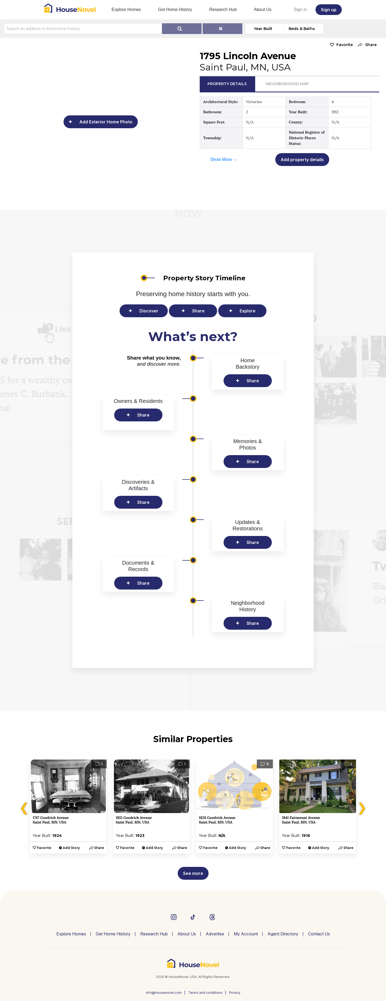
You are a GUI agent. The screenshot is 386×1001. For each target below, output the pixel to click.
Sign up (328, 9)
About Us (263, 9)
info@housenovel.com (164, 993)
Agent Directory (283, 933)
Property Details (227, 83)
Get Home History (175, 9)
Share (198, 310)
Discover (148, 310)
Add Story (71, 848)
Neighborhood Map (287, 83)
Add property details (302, 159)
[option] (68, 806)
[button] (366, 45)
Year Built (263, 28)
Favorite (344, 44)
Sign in (300, 9)
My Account (246, 933)
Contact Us (319, 933)
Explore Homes (126, 9)
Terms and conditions (205, 993)
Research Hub (223, 9)
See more (193, 873)
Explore (247, 310)
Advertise (215, 933)
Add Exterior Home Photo (105, 121)
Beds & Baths (302, 28)
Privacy (234, 993)
